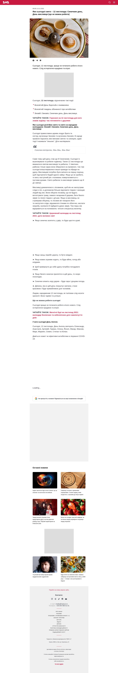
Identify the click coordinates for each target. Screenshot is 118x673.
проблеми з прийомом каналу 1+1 (59, 615)
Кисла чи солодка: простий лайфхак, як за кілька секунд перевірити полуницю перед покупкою (72, 519)
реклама (59, 613)
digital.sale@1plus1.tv (59, 656)
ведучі (59, 621)
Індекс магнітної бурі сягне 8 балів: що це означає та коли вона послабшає (45, 491)
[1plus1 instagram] (52, 599)
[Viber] (40, 60)
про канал (59, 611)
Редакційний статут (59, 632)
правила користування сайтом (59, 630)
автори (59, 624)
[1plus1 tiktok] (59, 599)
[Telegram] (37, 60)
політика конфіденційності (59, 628)
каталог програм (59, 617)
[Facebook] (33, 60)
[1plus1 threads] (55, 599)
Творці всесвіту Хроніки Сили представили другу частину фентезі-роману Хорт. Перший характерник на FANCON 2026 (44, 520)
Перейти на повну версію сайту (59, 590)
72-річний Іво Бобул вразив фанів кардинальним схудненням (42, 575)
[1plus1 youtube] (66, 599)
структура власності (59, 626)
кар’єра (59, 619)
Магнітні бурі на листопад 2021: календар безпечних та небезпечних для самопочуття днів (57, 315)
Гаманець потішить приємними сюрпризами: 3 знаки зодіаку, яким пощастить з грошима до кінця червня (72, 492)
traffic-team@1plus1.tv (59, 661)
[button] (114, 2)
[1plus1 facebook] (62, 599)
